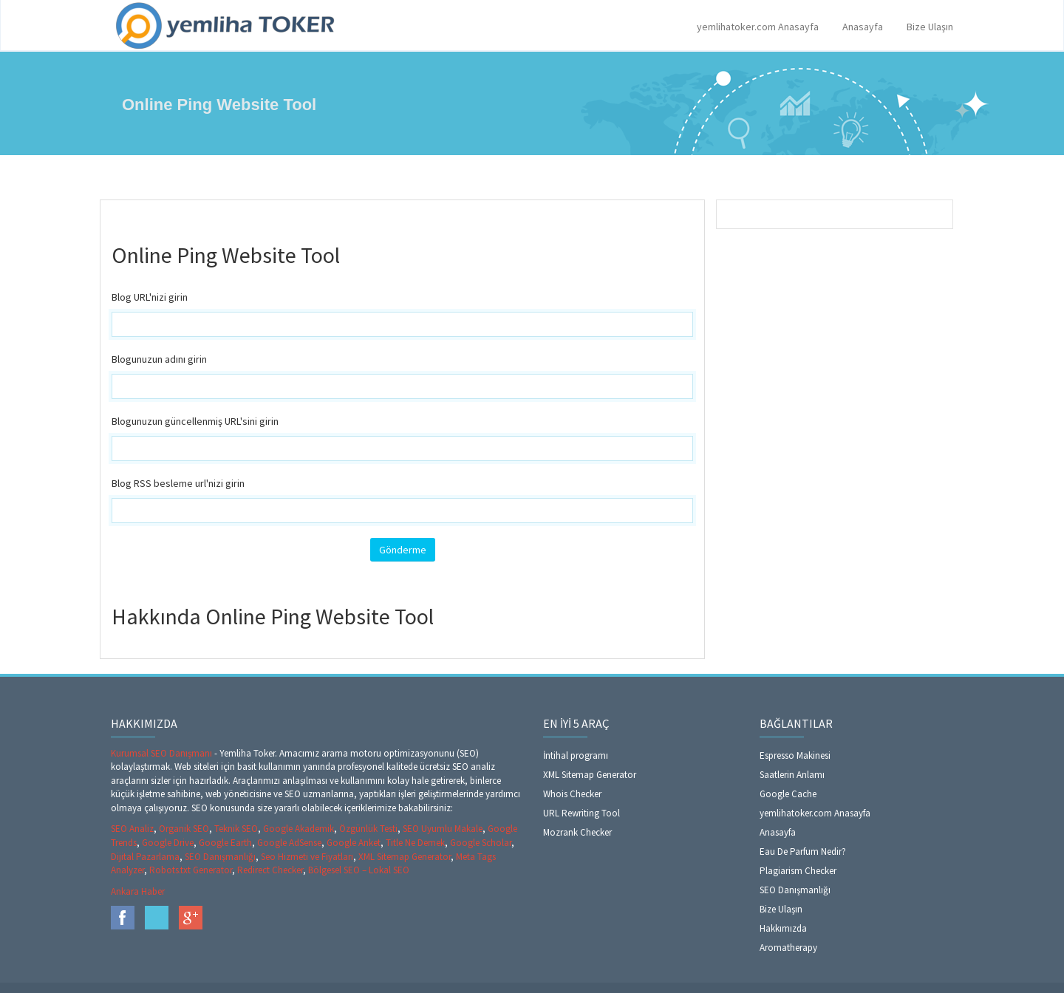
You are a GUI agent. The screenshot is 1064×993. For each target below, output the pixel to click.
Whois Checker (572, 794)
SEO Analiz (132, 828)
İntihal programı (575, 755)
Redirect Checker (270, 870)
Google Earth (225, 842)
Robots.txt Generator (190, 870)
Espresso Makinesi (795, 755)
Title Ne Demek (415, 842)
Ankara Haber (138, 891)
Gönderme (402, 549)
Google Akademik (298, 828)
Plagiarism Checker (798, 870)
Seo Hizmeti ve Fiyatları (307, 856)
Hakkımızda (783, 928)
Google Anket (354, 842)
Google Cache (788, 794)
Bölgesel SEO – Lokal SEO (358, 870)
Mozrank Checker (577, 832)
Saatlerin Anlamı (792, 774)
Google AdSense (289, 842)
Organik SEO (184, 828)
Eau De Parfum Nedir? (803, 851)
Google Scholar (480, 842)
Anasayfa (862, 26)
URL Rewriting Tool (581, 813)
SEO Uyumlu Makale (442, 828)
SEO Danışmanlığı (220, 856)
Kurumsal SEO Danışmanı (162, 753)
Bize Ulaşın (930, 26)
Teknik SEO (236, 828)
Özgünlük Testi (368, 828)
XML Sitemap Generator (404, 856)
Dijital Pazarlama (145, 856)
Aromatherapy (788, 947)
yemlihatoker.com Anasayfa (758, 26)
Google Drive (168, 842)
